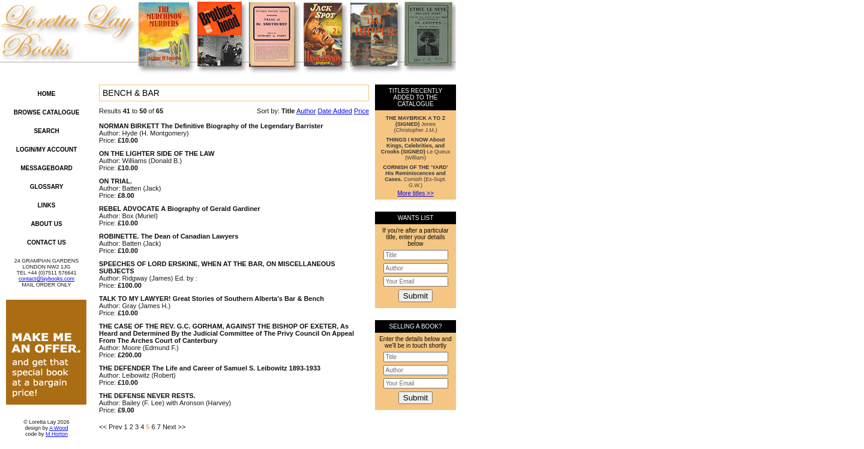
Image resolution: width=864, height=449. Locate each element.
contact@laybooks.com (46, 279)
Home (47, 94)
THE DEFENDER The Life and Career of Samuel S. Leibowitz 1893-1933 (209, 368)
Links (47, 205)
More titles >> (415, 193)
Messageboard (46, 168)
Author (306, 110)
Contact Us (46, 242)
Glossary (47, 186)
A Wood (58, 428)
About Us (46, 224)
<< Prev (110, 426)
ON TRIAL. (115, 181)
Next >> (174, 426)
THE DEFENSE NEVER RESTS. (147, 395)
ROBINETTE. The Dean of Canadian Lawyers (168, 236)
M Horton (57, 434)
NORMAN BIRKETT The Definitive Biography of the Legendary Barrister (211, 125)
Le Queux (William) (416, 149)
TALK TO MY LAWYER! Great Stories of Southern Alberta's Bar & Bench (211, 298)
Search (46, 131)
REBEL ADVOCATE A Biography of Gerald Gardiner (179, 208)
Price (361, 110)
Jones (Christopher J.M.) (415, 124)
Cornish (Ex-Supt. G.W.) (415, 176)
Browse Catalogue (47, 112)
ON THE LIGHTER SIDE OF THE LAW (157, 153)
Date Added (334, 110)
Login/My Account (46, 149)
